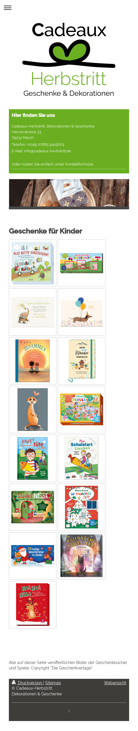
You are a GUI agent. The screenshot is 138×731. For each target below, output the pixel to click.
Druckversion (27, 683)
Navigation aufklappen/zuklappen (69, 7)
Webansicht (115, 683)
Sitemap (53, 683)
